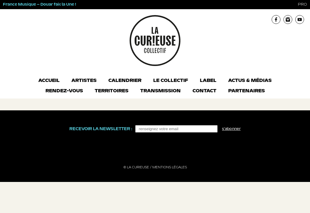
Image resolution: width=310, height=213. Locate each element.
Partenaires (246, 91)
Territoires (111, 91)
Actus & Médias (250, 81)
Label (208, 81)
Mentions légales (169, 167)
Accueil (49, 81)
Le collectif (170, 81)
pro (302, 4)
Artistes (84, 81)
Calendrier (124, 81)
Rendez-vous (64, 91)
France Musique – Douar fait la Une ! (39, 4)
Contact (204, 91)
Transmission (160, 91)
